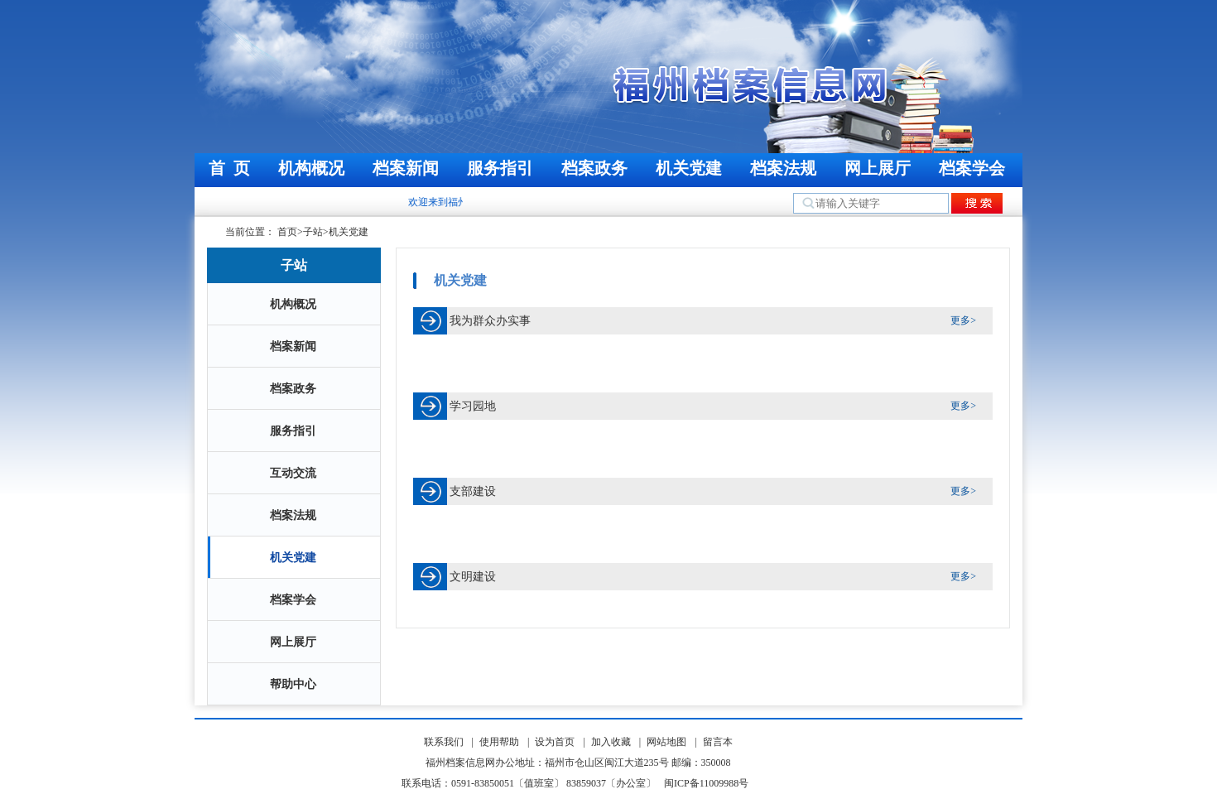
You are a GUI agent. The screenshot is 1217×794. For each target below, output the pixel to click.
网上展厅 (877, 168)
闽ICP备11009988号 (706, 783)
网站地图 (666, 742)
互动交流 (293, 473)
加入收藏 (611, 742)
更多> (963, 320)
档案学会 (972, 168)
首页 (287, 232)
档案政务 (594, 168)
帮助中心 (293, 684)
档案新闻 (406, 168)
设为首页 (555, 742)
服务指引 (500, 168)
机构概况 (311, 168)
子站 (313, 232)
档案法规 (783, 168)
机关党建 (689, 168)
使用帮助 (499, 742)
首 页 (229, 168)
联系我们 (444, 742)
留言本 (718, 742)
